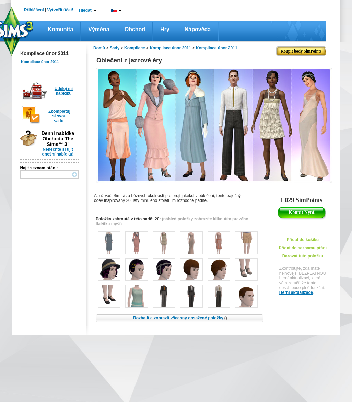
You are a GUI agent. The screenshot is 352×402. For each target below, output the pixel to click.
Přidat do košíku (303, 239)
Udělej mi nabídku (64, 91)
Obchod (135, 29)
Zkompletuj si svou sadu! (59, 116)
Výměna (98, 29)
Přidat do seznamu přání (303, 247)
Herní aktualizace (296, 292)
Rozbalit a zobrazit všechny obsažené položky (180, 317)
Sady (115, 48)
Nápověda (198, 29)
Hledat (85, 10)
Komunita (60, 29)
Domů (99, 48)
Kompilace (134, 48)
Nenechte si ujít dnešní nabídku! (57, 152)
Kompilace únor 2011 (40, 62)
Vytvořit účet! (60, 10)
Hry (164, 29)
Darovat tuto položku (302, 256)
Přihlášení (34, 10)
